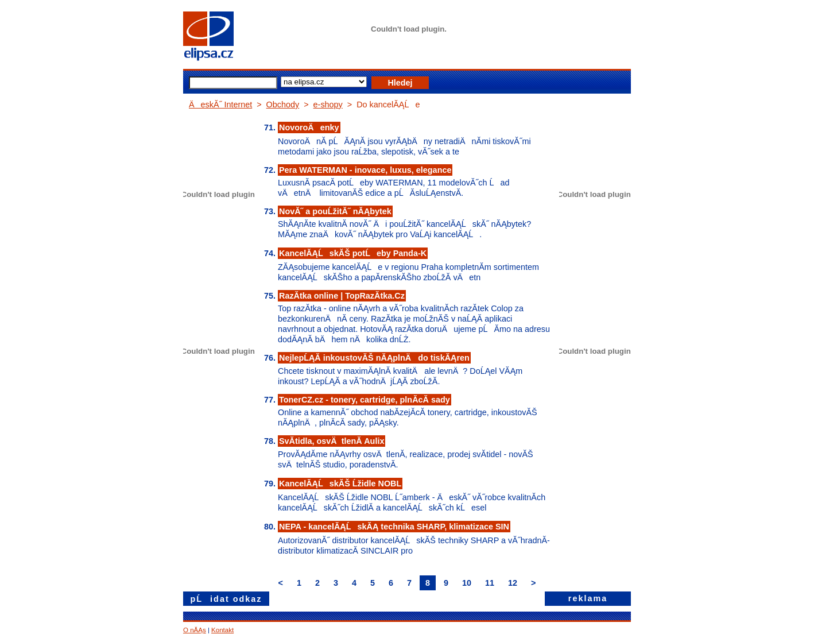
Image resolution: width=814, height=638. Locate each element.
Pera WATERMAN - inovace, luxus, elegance (365, 170)
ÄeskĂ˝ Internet (220, 104)
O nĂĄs (194, 630)
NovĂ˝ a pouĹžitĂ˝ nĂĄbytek (335, 211)
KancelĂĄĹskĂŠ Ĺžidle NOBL (340, 483)
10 (466, 582)
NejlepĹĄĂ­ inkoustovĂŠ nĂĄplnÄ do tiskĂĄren (374, 357)
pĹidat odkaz (226, 599)
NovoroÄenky (309, 127)
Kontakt (222, 630)
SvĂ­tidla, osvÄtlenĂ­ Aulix (331, 441)
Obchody (283, 104)
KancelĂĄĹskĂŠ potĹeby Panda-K (353, 253)
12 (512, 582)
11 (489, 582)
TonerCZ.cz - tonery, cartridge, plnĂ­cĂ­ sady (364, 399)
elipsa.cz (226, 37)
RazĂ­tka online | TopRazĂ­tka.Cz (342, 295)
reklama (587, 598)
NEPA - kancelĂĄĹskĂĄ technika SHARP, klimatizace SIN (394, 526)
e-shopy (328, 104)
